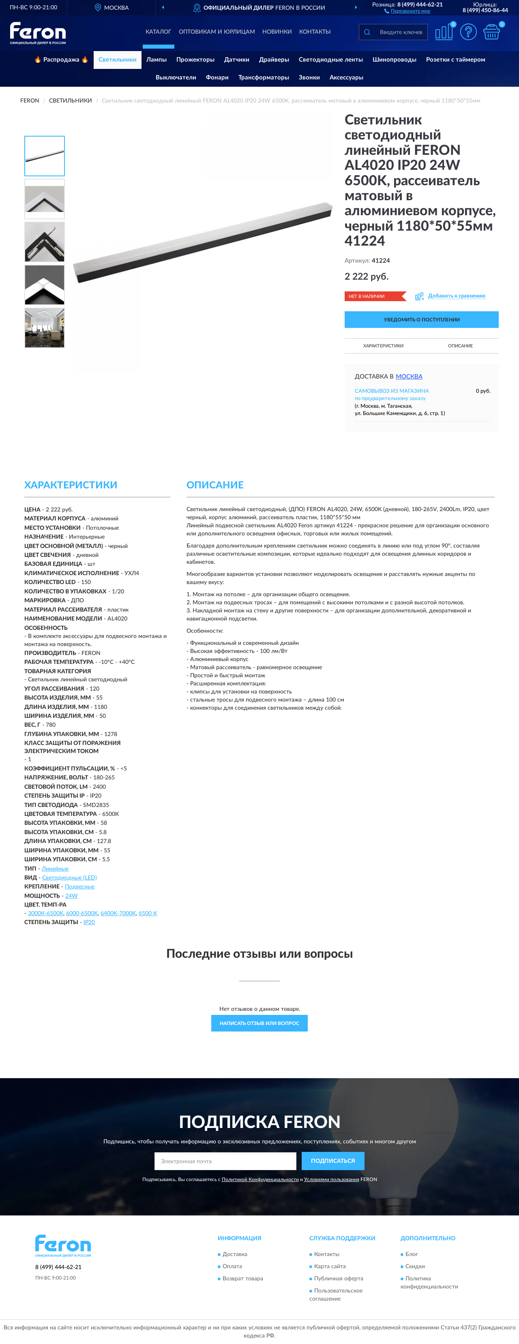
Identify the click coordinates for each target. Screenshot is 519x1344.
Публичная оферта (338, 1279)
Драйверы (274, 60)
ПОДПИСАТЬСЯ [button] (333, 1161)
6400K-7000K (118, 913)
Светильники (118, 60)
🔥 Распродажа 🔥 (61, 60)
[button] (407, 10)
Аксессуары (346, 78)
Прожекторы (195, 60)
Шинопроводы (394, 60)
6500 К (148, 913)
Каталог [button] (159, 32)
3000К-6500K (45, 913)
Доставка (235, 1254)
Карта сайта (330, 1266)
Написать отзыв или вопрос (259, 1023)
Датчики (236, 60)
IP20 (89, 922)
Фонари (217, 78)
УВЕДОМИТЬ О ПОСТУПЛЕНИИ (422, 319)
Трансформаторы (263, 78)
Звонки (309, 78)
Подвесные (79, 887)
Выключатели (176, 78)
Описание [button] (460, 346)
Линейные (55, 869)
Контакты (315, 32)
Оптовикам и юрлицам (217, 32)
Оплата (232, 1266)
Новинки (277, 32)
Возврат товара (243, 1279)
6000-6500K (82, 913)
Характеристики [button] (383, 346)
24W (71, 896)
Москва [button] (409, 377)
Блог (411, 1254)
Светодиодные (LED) (69, 878)
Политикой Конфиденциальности (260, 1179)
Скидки (415, 1266)
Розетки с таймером (455, 60)
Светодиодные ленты (331, 60)
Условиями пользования (331, 1179)
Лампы (156, 60)
